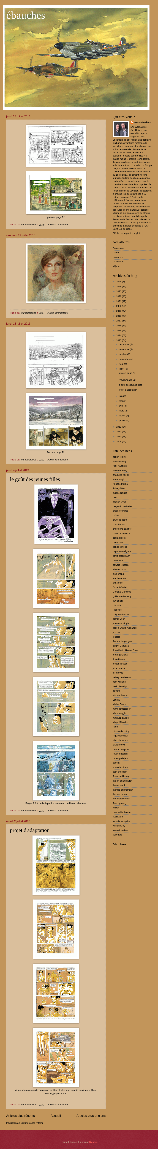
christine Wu (119, 524)
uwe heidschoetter (122, 812)
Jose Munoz (119, 659)
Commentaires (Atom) (31, 1123)
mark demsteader (121, 708)
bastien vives (119, 502)
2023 (119, 291)
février (122, 415)
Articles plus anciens (91, 1116)
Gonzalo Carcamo (122, 591)
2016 (119, 325)
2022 (119, 296)
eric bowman (119, 578)
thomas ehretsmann (123, 789)
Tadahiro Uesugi (121, 776)
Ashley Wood (119, 488)
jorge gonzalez (120, 654)
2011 (119, 431)
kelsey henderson (122, 677)
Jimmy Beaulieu (121, 646)
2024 (119, 286)
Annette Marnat (120, 484)
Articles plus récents (20, 1116)
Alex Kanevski (120, 466)
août (121, 364)
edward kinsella (121, 565)
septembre (124, 359)
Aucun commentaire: (58, 224)
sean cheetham (120, 767)
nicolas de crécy (121, 731)
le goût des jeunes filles (35, 479)
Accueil (55, 1116)
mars (122, 410)
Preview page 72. (127, 380)
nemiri (116, 726)
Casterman (118, 248)
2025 (119, 281)
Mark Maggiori (120, 713)
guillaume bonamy (122, 596)
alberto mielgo (120, 461)
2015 (119, 330)
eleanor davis (119, 569)
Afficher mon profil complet (126, 233)
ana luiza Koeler (121, 475)
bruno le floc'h (120, 519)
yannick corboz (120, 830)
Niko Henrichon (120, 740)
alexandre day (120, 470)
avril (121, 405)
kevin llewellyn (120, 686)
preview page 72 (126, 373)
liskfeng (117, 690)
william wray (119, 825)
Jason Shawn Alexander (125, 627)
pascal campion (121, 749)
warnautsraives (142, 122)
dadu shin (118, 542)
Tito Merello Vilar (121, 798)
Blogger (93, 1142)
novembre (124, 349)
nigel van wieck (120, 735)
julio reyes (118, 672)
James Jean (119, 618)
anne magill (118, 479)
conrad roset (119, 537)
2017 (119, 320)
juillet (122, 368)
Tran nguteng (119, 803)
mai (121, 401)
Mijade (116, 266)
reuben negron (120, 753)
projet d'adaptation (30, 830)
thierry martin (119, 785)
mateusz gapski (121, 717)
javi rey (116, 632)
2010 (119, 436)
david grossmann (121, 556)
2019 (119, 311)
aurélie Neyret (120, 493)
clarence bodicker (122, 533)
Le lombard (118, 261)
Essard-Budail (120, 587)
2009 (119, 441)
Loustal (116, 699)
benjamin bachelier (122, 506)
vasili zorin (118, 816)
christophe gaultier (122, 528)
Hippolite (117, 609)
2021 (119, 301)
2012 (119, 426)
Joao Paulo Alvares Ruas (125, 650)
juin (121, 396)
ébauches (25, 15)
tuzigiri (116, 807)
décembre (124, 344)
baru (115, 497)
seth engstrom (120, 771)
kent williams (119, 681)
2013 (119, 340)
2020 (119, 306)
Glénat (116, 252)
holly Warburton (121, 614)
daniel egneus (120, 547)
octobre (123, 354)
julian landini (119, 668)
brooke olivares (120, 510)
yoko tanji (117, 834)
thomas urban (120, 794)
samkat (116, 762)
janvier (122, 420)
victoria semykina (121, 821)
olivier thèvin (119, 744)
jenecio (116, 637)
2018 (119, 316)
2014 (119, 335)
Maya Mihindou (120, 722)
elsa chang (118, 574)
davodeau (118, 560)
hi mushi (117, 605)
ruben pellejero (120, 758)
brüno (116, 515)
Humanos (117, 257)
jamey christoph (121, 623)
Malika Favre (119, 704)
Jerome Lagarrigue (122, 641)
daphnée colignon (122, 551)
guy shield (118, 600)
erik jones (117, 582)
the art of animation (122, 780)
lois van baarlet (120, 695)
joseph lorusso (120, 663)
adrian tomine (120, 456)
